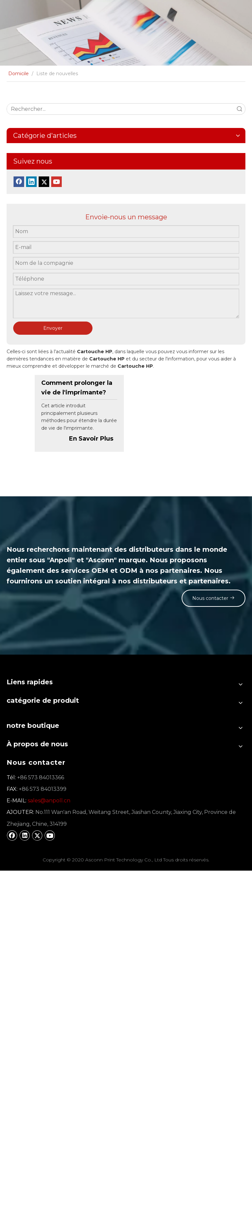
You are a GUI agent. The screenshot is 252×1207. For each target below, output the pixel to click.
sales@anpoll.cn (49, 800)
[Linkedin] (31, 181)
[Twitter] (44, 181)
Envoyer (52, 328)
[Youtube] (56, 181)
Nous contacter (212, 598)
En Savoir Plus (91, 438)
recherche (239, 109)
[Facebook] (19, 181)
